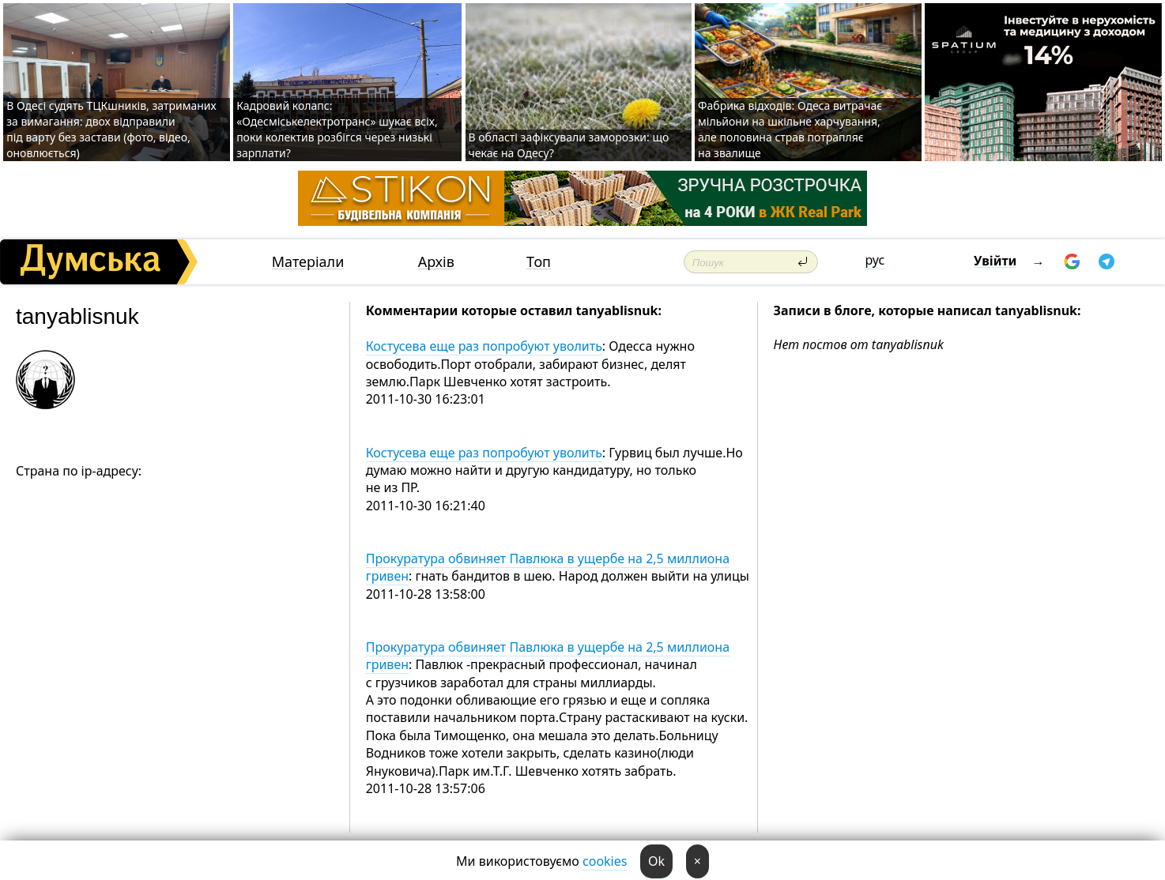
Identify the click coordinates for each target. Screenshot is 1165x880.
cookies (604, 861)
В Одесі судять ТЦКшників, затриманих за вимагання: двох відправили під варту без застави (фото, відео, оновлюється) (111, 129)
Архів (436, 261)
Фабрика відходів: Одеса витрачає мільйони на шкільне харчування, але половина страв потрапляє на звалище (790, 129)
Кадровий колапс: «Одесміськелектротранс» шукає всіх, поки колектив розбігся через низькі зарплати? (337, 129)
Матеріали (308, 261)
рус (875, 260)
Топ (538, 261)
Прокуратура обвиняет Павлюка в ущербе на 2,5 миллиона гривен (548, 567)
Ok (656, 861)
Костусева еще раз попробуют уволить (484, 346)
